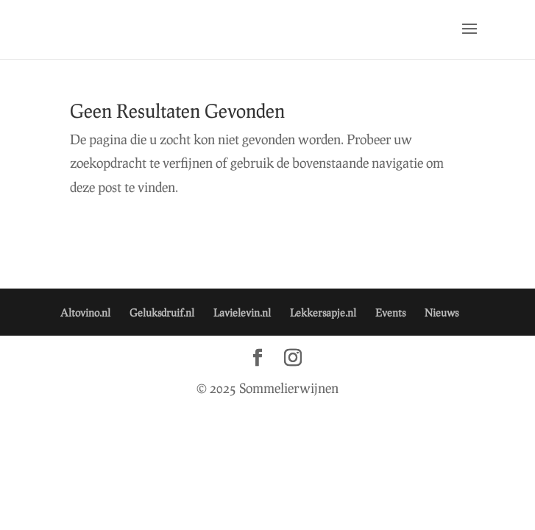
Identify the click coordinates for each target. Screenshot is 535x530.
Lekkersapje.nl (323, 312)
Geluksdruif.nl (162, 312)
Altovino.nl (85, 312)
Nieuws (441, 312)
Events (390, 312)
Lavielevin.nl (242, 312)
